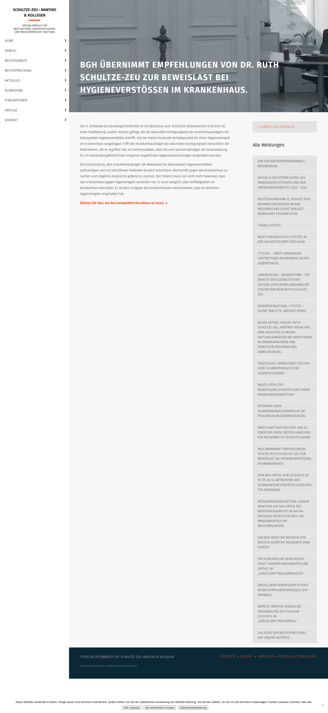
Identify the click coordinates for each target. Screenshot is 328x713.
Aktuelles (13, 82)
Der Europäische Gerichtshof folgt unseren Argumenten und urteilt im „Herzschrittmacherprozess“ (284, 597)
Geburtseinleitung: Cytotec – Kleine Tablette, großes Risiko (283, 322)
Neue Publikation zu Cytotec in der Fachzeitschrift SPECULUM (283, 251)
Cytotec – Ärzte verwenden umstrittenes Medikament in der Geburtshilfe (284, 271)
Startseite (224, 690)
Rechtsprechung (18, 72)
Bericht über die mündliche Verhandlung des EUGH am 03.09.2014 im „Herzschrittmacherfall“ (280, 646)
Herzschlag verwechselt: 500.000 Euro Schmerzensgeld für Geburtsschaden (282, 384)
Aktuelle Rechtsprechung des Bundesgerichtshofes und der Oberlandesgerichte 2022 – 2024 (284, 188)
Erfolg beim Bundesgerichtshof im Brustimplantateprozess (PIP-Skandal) (284, 622)
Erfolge (11, 112)
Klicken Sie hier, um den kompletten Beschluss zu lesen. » (125, 215)
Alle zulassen (132, 707)
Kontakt (11, 122)
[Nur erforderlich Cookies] (323, 705)
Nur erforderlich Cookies (159, 707)
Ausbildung (14, 92)
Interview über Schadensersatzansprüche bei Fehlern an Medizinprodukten (283, 428)
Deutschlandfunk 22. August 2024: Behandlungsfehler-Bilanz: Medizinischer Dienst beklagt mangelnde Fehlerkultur (281, 215)
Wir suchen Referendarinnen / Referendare (283, 168)
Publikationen (17, 102)
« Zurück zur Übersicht (277, 130)
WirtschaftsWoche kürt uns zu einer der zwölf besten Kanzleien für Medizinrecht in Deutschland (284, 452)
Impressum (264, 690)
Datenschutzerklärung (297, 690)
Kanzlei (11, 52)
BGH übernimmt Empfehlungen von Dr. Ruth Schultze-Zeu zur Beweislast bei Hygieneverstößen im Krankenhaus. (283, 482)
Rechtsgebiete (16, 62)
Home (9, 42)
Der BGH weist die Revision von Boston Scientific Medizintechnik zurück (283, 573)
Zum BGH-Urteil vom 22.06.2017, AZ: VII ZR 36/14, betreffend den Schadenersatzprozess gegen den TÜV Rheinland (284, 511)
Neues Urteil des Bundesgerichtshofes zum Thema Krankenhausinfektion (282, 406)
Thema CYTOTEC (270, 237)
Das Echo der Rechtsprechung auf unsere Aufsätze (283, 668)
